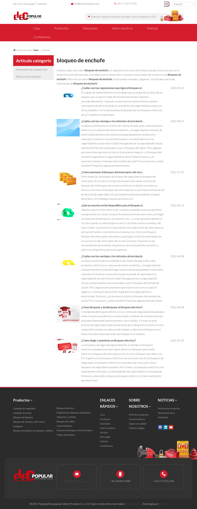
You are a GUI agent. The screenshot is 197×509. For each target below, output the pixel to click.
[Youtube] (171, 427)
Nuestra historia (137, 419)
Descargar (29, 3)
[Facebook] (160, 427)
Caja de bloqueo (64, 425)
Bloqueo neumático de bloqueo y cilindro (33, 430)
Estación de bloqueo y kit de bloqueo (75, 430)
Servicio (17, 3)
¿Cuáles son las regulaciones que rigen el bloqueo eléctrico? (116, 88)
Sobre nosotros (107, 428)
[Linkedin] (165, 427)
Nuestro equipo (136, 428)
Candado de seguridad (24, 408)
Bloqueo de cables (66, 421)
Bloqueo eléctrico (65, 408)
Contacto (41, 3)
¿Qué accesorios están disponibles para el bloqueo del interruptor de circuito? (126, 205)
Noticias (104, 441)
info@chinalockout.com (86, 3)
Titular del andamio (66, 434)
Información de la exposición (31, 69)
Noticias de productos (28, 76)
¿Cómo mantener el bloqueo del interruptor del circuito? (114, 172)
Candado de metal (22, 412)
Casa (102, 414)
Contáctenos (106, 445)
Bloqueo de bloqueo (23, 417)
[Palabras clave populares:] (166, 4)
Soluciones (105, 423)
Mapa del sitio (133, 503)
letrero (163, 503)
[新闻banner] (2, 43)
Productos (105, 419)
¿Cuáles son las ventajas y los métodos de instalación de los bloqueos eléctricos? (128, 121)
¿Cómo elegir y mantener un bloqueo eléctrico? (108, 340)
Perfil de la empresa (138, 414)
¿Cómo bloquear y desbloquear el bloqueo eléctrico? (112, 307)
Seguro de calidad (137, 423)
